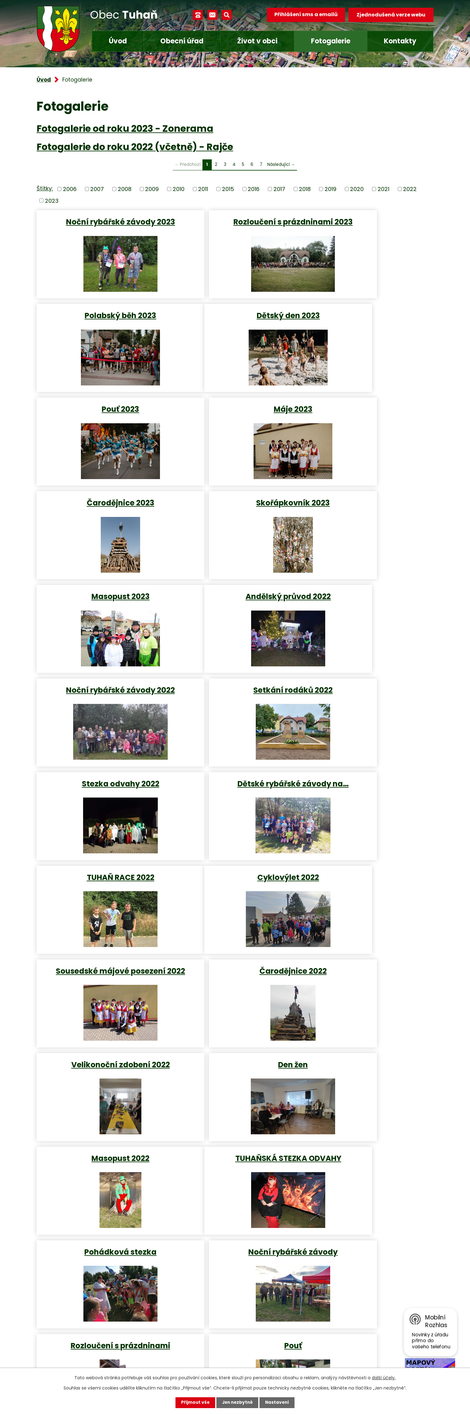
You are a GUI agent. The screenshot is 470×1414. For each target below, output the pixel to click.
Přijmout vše (194, 1402)
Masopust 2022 (368, 795)
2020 (357, 189)
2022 (410, 189)
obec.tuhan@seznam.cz (196, 1339)
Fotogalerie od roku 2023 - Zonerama (125, 128)
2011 (203, 189)
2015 (228, 189)
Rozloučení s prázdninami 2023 (234, 226)
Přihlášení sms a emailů (305, 14)
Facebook (176, 1358)
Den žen (234, 795)
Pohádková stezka (234, 889)
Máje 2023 (368, 321)
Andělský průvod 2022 (100, 509)
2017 (279, 189)
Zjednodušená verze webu (391, 14)
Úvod (118, 41)
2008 (124, 189)
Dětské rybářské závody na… (234, 602)
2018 (305, 189)
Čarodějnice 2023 (101, 415)
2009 (152, 189)
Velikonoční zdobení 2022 (100, 795)
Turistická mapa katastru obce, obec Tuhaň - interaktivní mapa (144, 1217)
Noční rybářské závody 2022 (234, 509)
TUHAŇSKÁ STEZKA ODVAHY (101, 889)
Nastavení (278, 1402)
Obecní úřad (181, 41)
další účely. (384, 1378)
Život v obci (257, 41)
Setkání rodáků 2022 (368, 509)
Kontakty (400, 41)
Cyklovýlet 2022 (100, 696)
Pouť (234, 983)
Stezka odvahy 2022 (101, 602)
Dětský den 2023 (100, 321)
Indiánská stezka (368, 983)
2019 (330, 189)
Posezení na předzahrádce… (234, 1076)
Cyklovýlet (368, 1076)
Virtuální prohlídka (81, 1206)
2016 (253, 189)
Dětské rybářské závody (101, 1076)
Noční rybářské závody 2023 (100, 221)
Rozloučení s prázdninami (100, 983)
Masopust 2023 (368, 415)
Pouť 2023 (234, 321)
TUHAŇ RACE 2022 (368, 602)
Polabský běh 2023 (368, 221)
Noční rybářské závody (368, 889)
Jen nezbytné (237, 1402)
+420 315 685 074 (187, 1321)
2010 (178, 189)
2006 (70, 189)
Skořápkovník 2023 (234, 415)
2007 (97, 189)
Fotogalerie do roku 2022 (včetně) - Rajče (135, 146)
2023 (52, 200)
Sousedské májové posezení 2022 (234, 701)
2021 (383, 189)
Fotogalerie (330, 41)
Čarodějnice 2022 (368, 696)
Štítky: (45, 188)
